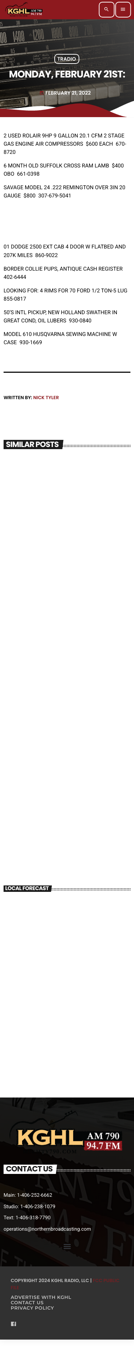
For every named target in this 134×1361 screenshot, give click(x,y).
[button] (67, 1246)
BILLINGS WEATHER (67, 926)
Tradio (67, 58)
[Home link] (24, 9)
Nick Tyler (46, 397)
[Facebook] (13, 1324)
